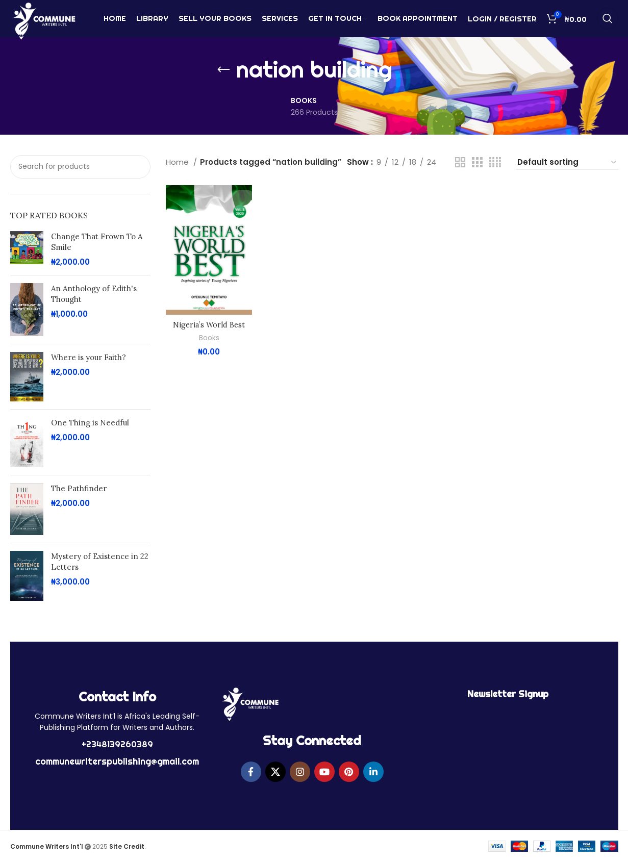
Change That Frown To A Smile (96, 242)
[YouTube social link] (324, 772)
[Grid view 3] (477, 162)
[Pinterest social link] (349, 772)
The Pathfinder (79, 488)
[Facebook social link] (251, 772)
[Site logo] (44, 22)
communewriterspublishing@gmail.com (117, 761)
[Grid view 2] (460, 162)
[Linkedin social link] (373, 772)
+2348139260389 (117, 744)
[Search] (607, 23)
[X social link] (275, 772)
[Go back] (223, 70)
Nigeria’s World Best (209, 324)
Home (178, 162)
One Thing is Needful (90, 422)
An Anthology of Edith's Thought (94, 294)
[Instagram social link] (300, 772)
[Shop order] (567, 162)
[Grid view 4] (495, 162)
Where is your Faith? (88, 357)
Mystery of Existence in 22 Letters (99, 561)
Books (209, 338)
